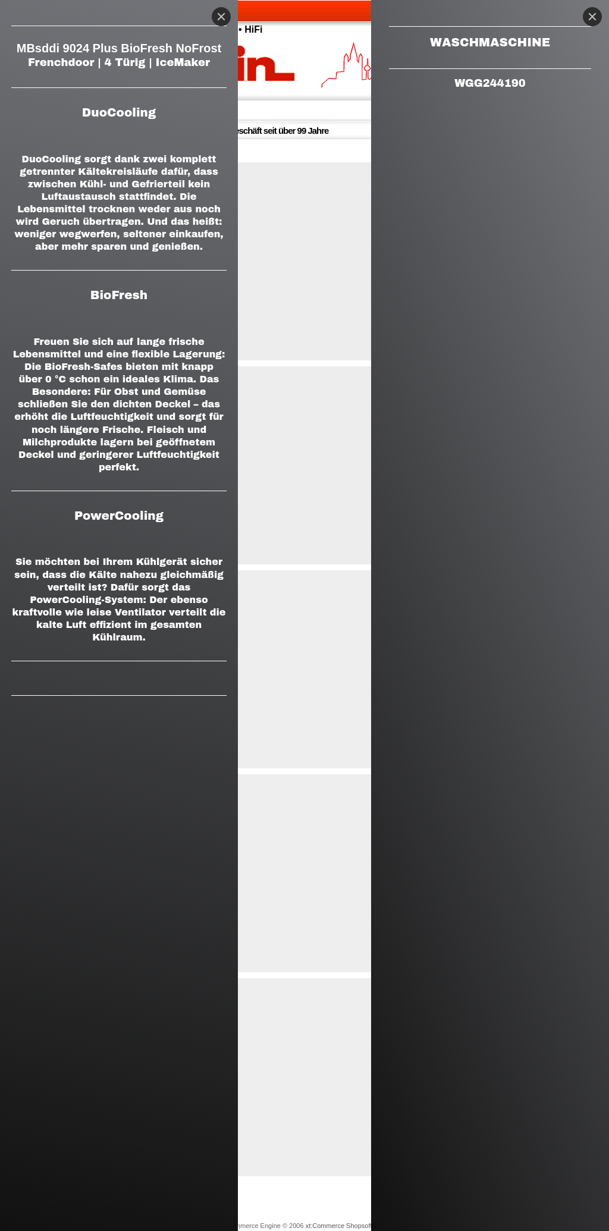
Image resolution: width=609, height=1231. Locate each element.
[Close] (592, 16)
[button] (304, 261)
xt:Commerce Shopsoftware (346, 1225)
